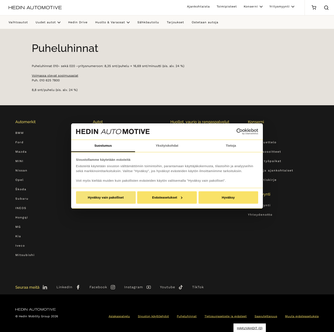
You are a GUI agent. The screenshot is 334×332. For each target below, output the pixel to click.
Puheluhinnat (187, 316)
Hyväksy (228, 197)
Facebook (98, 287)
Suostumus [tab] (103, 145)
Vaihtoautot (18, 22)
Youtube (167, 287)
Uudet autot (46, 22)
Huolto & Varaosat (110, 22)
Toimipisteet (227, 6)
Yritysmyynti (279, 6)
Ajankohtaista (198, 6)
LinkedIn (64, 287)
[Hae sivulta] (326, 8)
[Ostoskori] (314, 7)
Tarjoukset (175, 22)
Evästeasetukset (167, 197)
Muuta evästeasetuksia (302, 316)
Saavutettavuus (266, 316)
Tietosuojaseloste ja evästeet (225, 316)
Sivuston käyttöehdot (153, 316)
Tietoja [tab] (231, 145)
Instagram (133, 287)
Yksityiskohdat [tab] (167, 145)
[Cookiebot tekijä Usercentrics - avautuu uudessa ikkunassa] (239, 131)
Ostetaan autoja (205, 22)
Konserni (251, 6)
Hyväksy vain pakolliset (106, 197)
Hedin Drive (78, 22)
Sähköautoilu (148, 22)
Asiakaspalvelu (119, 316)
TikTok (198, 287)
